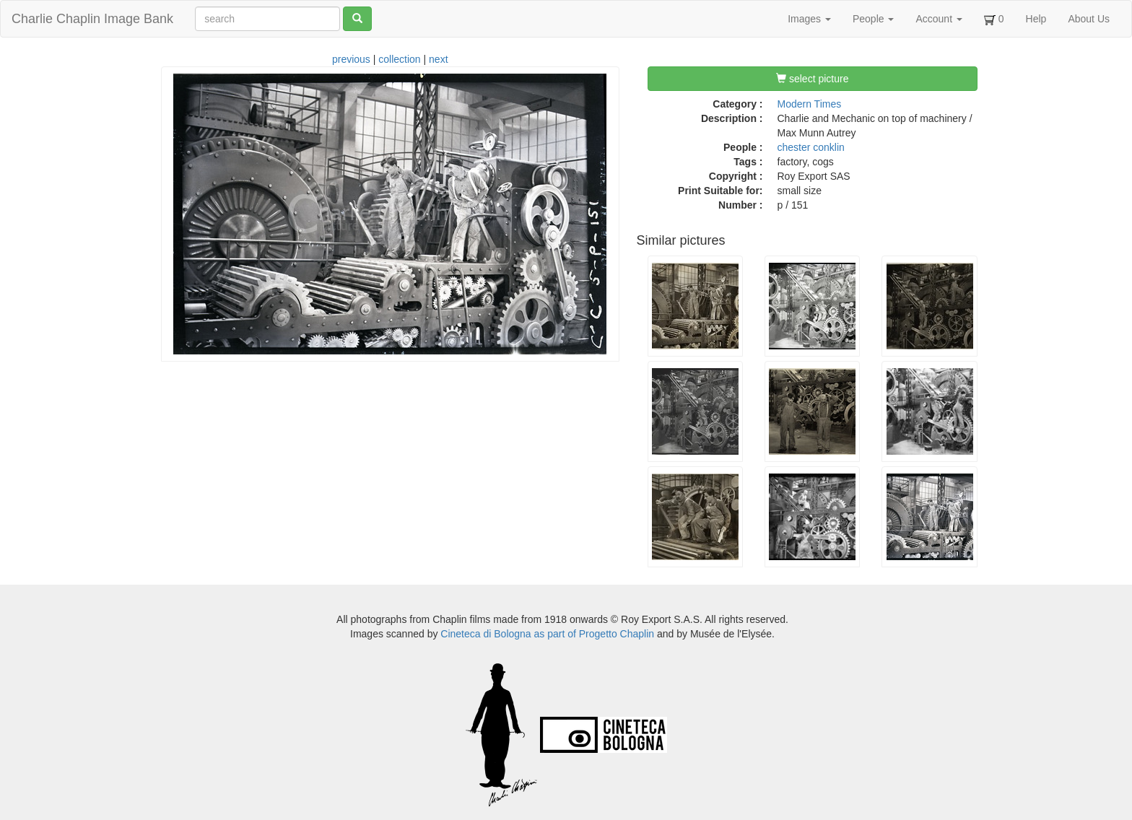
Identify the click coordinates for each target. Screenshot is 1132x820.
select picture (812, 78)
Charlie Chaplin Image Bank (92, 19)
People (873, 19)
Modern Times (810, 104)
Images (809, 19)
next (438, 59)
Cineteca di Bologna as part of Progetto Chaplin (547, 634)
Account (938, 19)
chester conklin (811, 147)
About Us (1089, 19)
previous (351, 59)
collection (399, 59)
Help (1036, 19)
